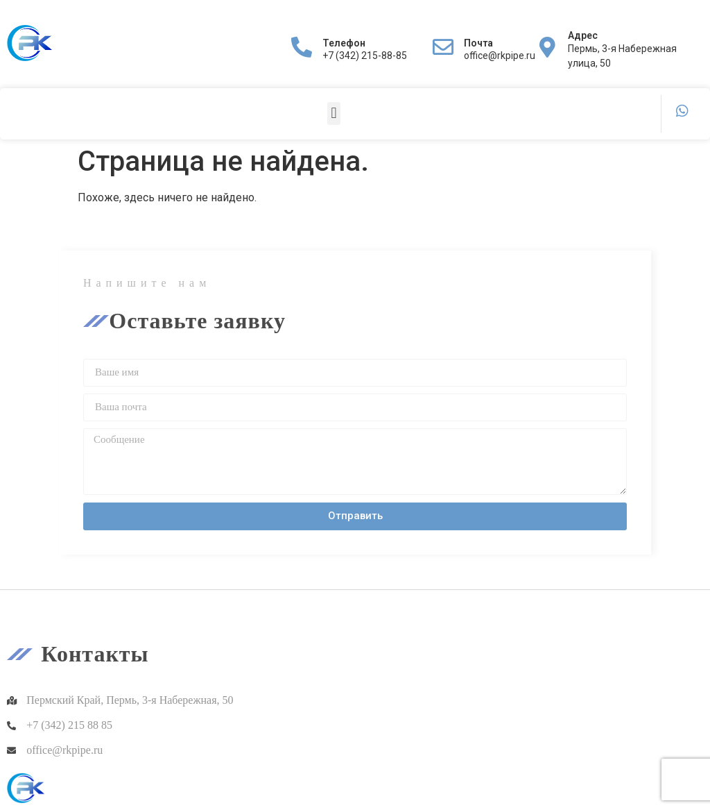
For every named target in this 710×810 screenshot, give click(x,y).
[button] (333, 113)
